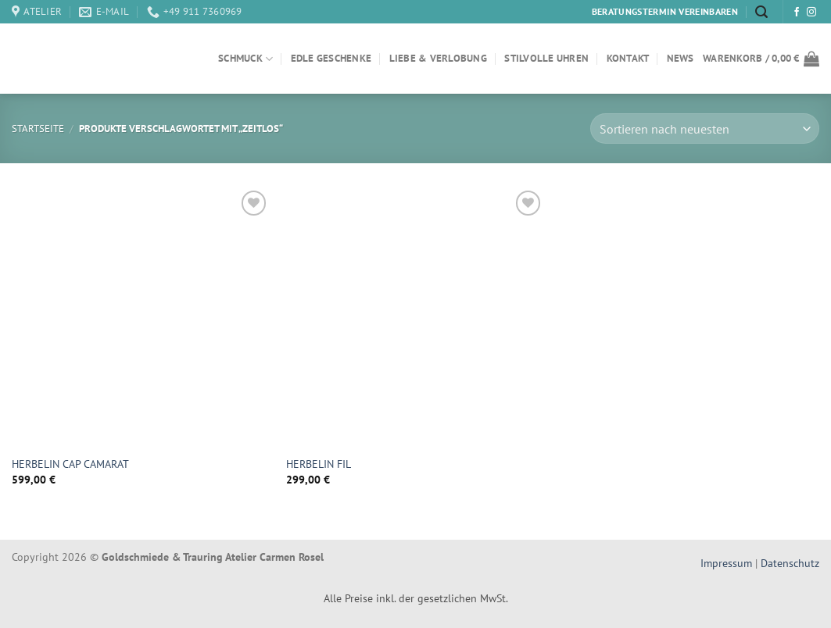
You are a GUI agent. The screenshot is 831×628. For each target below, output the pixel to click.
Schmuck (245, 59)
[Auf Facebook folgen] (796, 12)
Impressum (727, 562)
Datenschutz (790, 562)
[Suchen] (761, 12)
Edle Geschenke (331, 58)
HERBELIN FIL (318, 464)
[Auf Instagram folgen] (811, 12)
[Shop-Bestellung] (704, 128)
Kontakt (628, 58)
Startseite (38, 128)
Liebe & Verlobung (438, 58)
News (680, 58)
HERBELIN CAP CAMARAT (70, 464)
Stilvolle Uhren (546, 58)
